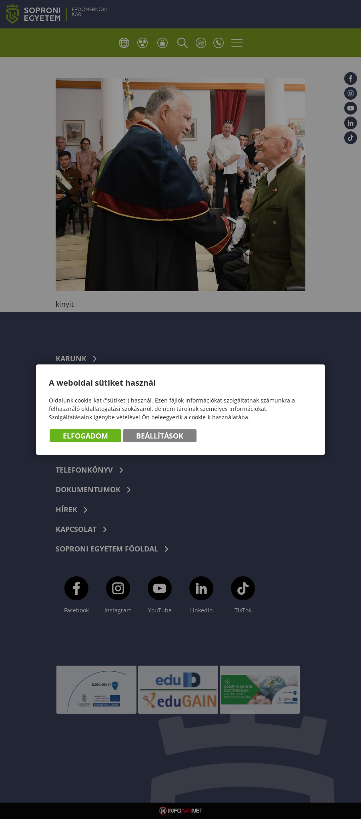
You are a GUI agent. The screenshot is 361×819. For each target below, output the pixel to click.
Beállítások (159, 436)
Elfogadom (85, 436)
